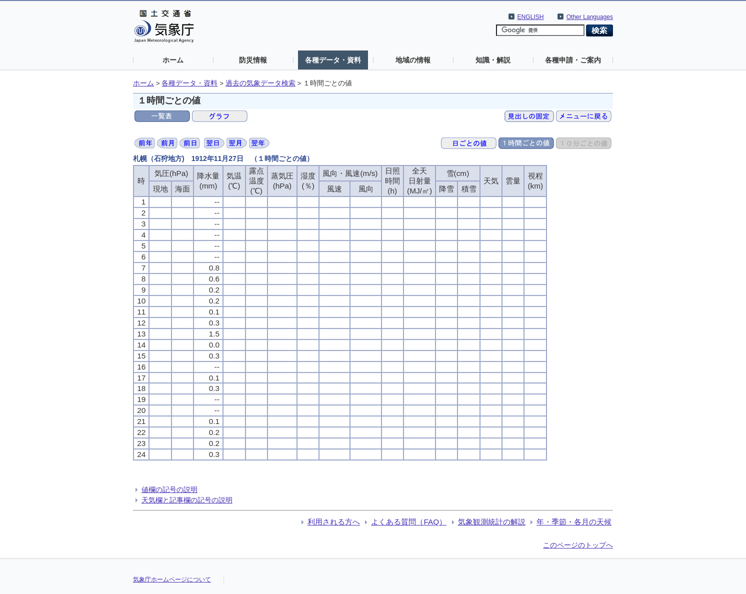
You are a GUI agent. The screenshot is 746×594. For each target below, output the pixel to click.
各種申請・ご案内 (573, 60)
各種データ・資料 (333, 60)
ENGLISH (531, 17)
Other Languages (589, 17)
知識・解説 (493, 60)
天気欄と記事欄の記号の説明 (187, 500)
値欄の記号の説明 (170, 490)
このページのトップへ (578, 545)
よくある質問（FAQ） (408, 522)
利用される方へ (334, 522)
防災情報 (253, 60)
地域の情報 (413, 60)
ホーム (173, 60)
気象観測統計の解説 (492, 522)
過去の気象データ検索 (261, 83)
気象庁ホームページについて (172, 579)
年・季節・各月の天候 (574, 522)
